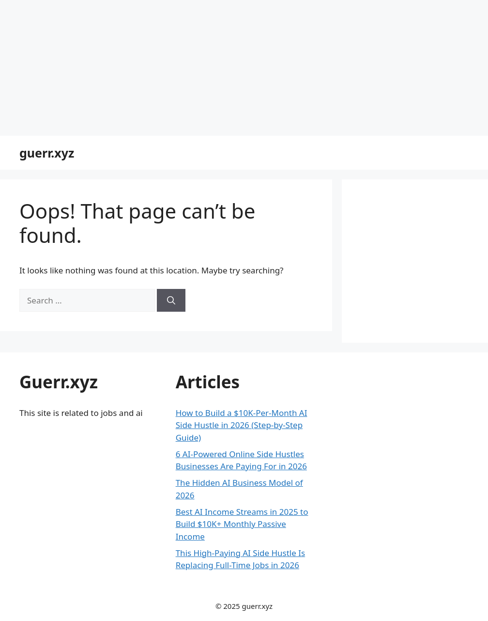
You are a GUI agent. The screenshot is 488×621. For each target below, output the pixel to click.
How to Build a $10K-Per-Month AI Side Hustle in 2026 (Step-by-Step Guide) (241, 425)
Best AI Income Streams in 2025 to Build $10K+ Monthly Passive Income (242, 524)
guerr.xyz (46, 152)
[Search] (171, 300)
